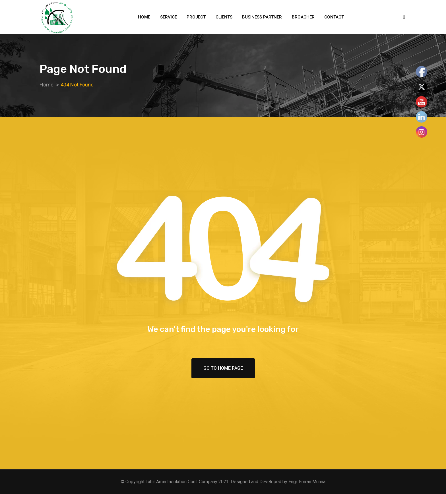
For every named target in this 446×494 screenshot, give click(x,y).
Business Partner (262, 17)
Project (196, 17)
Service (168, 17)
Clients (224, 17)
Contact (334, 17)
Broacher (303, 17)
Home (144, 17)
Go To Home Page (223, 368)
